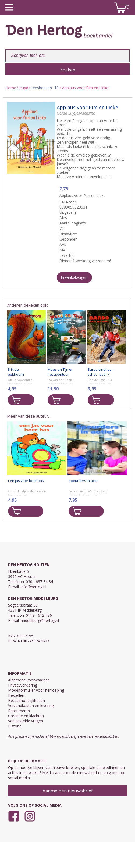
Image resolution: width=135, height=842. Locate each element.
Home (10, 87)
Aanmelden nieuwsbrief (67, 791)
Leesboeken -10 (45, 87)
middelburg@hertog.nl (40, 620)
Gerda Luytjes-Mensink (76, 113)
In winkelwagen (74, 277)
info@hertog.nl (33, 586)
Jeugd (23, 87)
